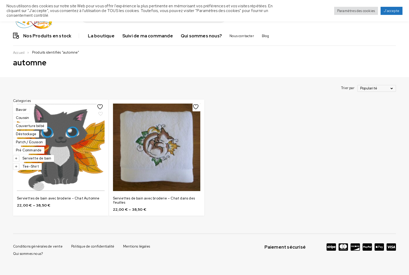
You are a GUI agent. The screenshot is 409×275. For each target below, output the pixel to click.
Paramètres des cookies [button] (356, 11)
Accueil (19, 53)
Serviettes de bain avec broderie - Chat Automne (113, 184)
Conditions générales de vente (38, 230)
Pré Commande (28, 150)
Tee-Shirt (30, 166)
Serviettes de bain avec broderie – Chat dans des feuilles (193, 184)
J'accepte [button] (391, 11)
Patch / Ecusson (29, 142)
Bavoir (21, 109)
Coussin (22, 118)
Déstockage (26, 134)
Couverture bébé (30, 126)
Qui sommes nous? (28, 238)
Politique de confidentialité (93, 230)
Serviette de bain (36, 158)
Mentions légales (136, 230)
